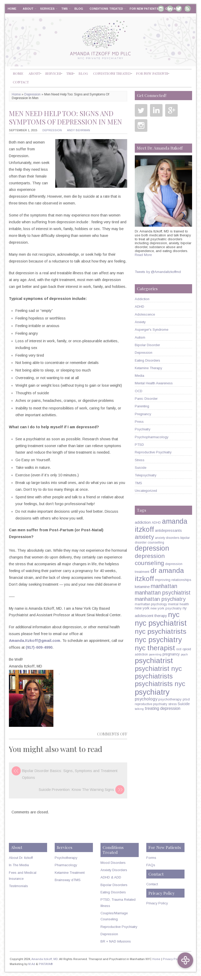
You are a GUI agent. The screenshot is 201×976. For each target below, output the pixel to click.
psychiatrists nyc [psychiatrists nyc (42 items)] (160, 683)
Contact (172, 8)
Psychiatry (142, 429)
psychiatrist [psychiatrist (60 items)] (154, 660)
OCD (138, 391)
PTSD (139, 445)
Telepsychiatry (145, 475)
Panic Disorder (146, 399)
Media (139, 376)
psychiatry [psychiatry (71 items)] (152, 692)
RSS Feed (188, 8)
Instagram (141, 125)
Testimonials (18, 886)
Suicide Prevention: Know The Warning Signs (76, 789)
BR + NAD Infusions (115, 941)
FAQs (150, 865)
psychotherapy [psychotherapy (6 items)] (170, 699)
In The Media (19, 865)
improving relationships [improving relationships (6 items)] (173, 580)
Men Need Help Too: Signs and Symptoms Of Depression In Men (65, 117)
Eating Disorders (147, 360)
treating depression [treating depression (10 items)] (162, 708)
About (28, 8)
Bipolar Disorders (113, 885)
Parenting (142, 406)
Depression (32, 94)
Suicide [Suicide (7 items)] (184, 704)
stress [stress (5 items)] (172, 704)
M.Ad (31, 964)
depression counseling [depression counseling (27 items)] (150, 559)
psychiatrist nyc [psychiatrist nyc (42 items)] (158, 668)
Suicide (140, 468)
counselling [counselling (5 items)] (156, 542)
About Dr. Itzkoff (21, 858)
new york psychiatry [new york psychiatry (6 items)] (166, 608)
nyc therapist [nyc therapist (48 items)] (155, 648)
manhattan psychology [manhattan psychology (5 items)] (151, 604)
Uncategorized (146, 491)
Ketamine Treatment (70, 873)
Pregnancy (143, 414)
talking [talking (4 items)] (139, 708)
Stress (139, 460)
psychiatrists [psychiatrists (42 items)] (154, 676)
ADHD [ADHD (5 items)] (156, 522)
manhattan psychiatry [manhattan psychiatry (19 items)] (160, 599)
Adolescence (145, 314)
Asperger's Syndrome (151, 330)
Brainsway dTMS (68, 880)
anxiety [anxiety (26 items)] (144, 537)
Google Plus (171, 110)
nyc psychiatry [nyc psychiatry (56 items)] (158, 640)
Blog (78, 8)
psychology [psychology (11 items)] (146, 699)
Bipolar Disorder (147, 345)
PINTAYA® (46, 964)
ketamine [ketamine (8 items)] (142, 587)
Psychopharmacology (151, 437)
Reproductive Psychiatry (153, 452)
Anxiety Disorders (113, 870)
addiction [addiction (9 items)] (143, 522)
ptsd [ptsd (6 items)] (186, 699)
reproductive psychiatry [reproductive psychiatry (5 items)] (151, 704)
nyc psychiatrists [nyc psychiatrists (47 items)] (160, 631)
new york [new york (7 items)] (142, 608)
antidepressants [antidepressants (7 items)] (168, 530)
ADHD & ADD (110, 877)
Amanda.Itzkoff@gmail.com (34, 640)
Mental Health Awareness (154, 383)
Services (47, 8)
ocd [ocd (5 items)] (178, 649)
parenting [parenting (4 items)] (155, 654)
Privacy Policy (157, 903)
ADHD (139, 307)
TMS (64, 8)
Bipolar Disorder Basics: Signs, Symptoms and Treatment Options (70, 774)
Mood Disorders (113, 863)
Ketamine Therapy (148, 368)
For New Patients (144, 8)
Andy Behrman (78, 130)
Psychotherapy (66, 858)
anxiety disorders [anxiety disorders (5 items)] (167, 538)
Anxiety (140, 322)
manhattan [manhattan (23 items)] (164, 586)
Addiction (142, 299)
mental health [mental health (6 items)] (178, 604)
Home (12, 8)
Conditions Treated (106, 8)
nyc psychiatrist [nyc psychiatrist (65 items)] (161, 623)
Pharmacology (66, 865)
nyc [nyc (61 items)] (174, 614)
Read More (143, 255)
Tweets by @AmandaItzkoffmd (158, 272)
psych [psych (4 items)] (184, 654)
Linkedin (156, 110)
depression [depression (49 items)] (152, 548)
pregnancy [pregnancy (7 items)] (171, 654)
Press (139, 422)
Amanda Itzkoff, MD (44, 959)
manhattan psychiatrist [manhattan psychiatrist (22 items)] (163, 593)
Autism (140, 337)
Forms (151, 858)
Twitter (141, 110)
